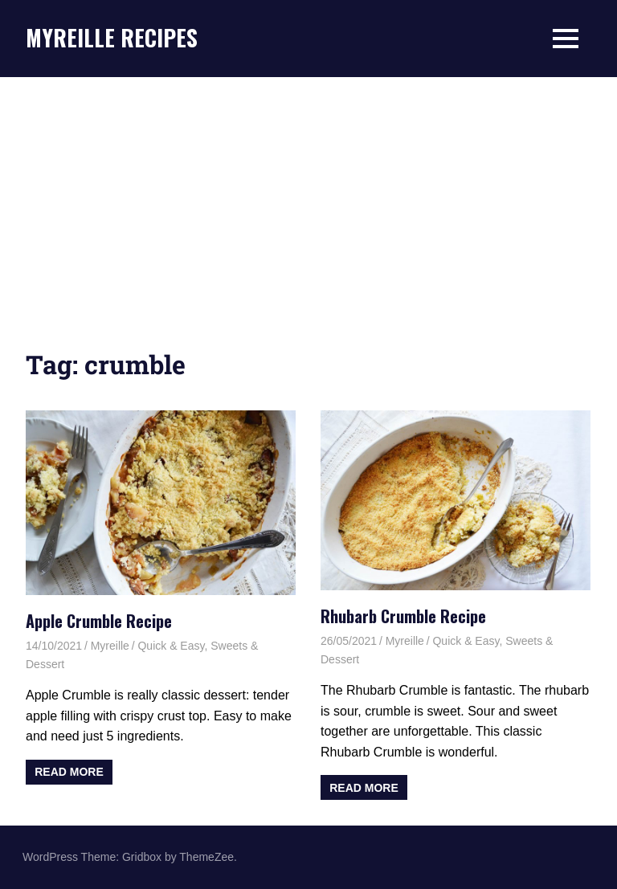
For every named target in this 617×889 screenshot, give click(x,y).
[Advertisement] (308, 197)
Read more (69, 771)
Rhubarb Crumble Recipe (403, 616)
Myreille (110, 645)
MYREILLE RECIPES (112, 37)
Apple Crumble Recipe (99, 621)
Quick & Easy (170, 645)
